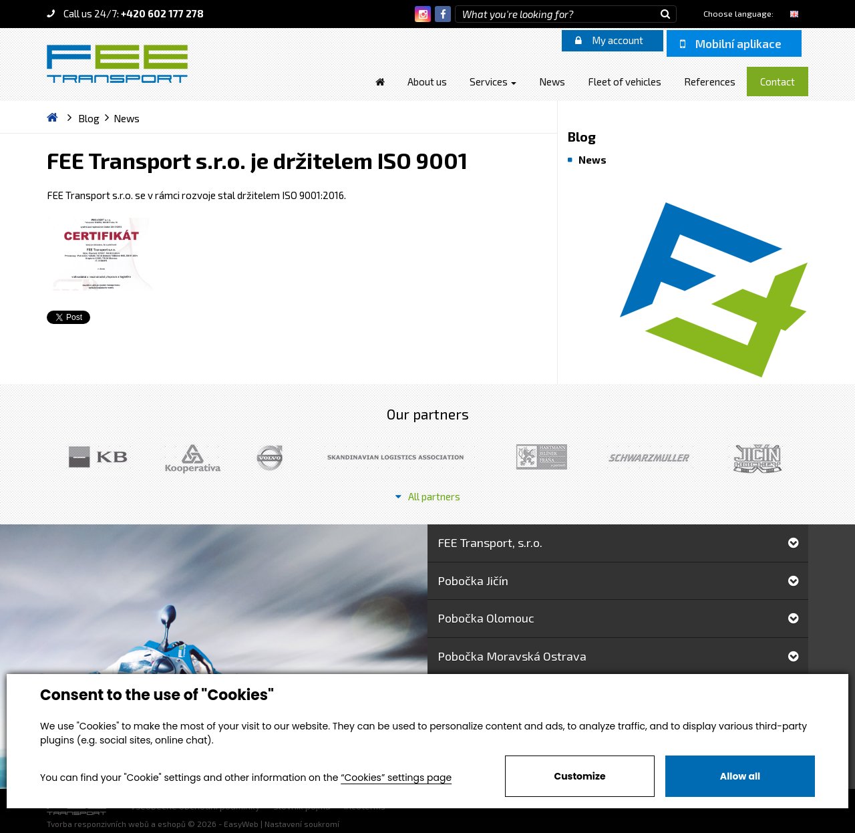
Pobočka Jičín (618, 580)
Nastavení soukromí (302, 823)
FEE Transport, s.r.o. (618, 542)
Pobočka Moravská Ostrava (618, 656)
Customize (579, 776)
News (592, 160)
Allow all (740, 776)
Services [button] (493, 81)
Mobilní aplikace (731, 43)
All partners (427, 496)
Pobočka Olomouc (618, 618)
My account (609, 40)
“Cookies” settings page (396, 777)
